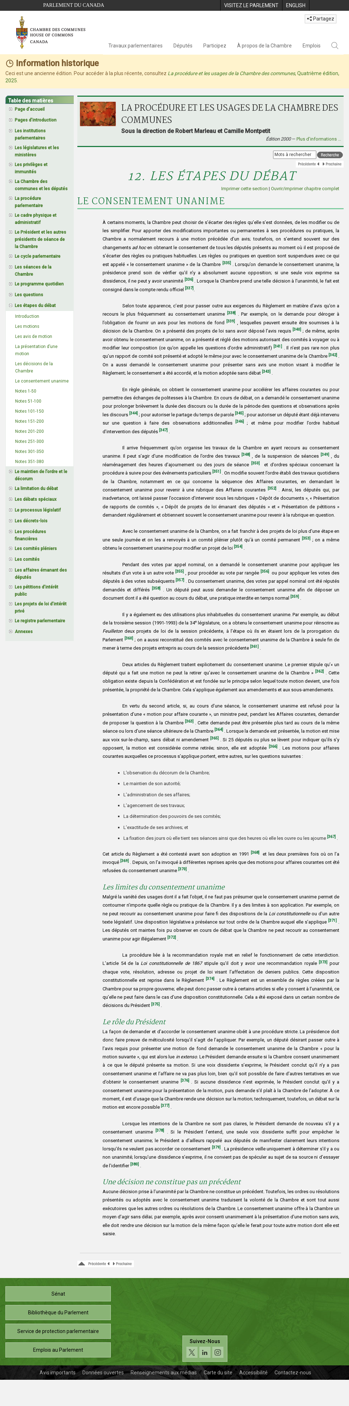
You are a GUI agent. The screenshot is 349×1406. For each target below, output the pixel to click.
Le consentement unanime (42, 381)
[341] (277, 346)
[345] (239, 413)
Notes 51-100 (28, 401)
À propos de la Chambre (264, 46)
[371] (332, 920)
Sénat (58, 1294)
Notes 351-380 (29, 461)
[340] (297, 329)
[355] (179, 571)
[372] (171, 937)
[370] (182, 869)
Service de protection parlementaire (58, 1331)
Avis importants (58, 1372)
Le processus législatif (38, 510)
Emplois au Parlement (58, 1350)
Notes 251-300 (29, 441)
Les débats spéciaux (35, 499)
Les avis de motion (33, 336)
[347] (163, 430)
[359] (294, 597)
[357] (180, 580)
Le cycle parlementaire (37, 256)
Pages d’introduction (35, 120)
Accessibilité (253, 1372)
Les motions (27, 326)
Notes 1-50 (25, 391)
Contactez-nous (293, 1372)
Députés (182, 46)
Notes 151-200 (29, 421)
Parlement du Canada (73, 5)
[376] (185, 1080)
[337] (189, 288)
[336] (189, 279)
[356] (264, 571)
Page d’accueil (30, 109)
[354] (238, 547)
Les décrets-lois (31, 520)
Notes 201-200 (29, 431)
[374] (210, 979)
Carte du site (218, 1372)
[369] (124, 861)
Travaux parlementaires (135, 46)
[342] (332, 355)
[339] (230, 321)
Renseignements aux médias (164, 1372)
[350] (255, 463)
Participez (214, 46)
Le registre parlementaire (40, 620)
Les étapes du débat (35, 305)
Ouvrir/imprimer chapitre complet (305, 188)
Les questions (29, 294)
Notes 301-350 (29, 451)
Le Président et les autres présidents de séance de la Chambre (40, 239)
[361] (254, 647)
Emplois (312, 46)
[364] (218, 730)
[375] (155, 1004)
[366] (273, 746)
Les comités (27, 559)
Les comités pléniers (36, 548)
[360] (128, 638)
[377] (165, 1106)
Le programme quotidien (39, 284)
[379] (216, 1147)
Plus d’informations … (318, 139)
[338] (231, 313)
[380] (134, 1164)
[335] (226, 263)
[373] (323, 962)
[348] (245, 455)
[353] (306, 538)
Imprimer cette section (244, 188)
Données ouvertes (103, 1372)
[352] (272, 488)
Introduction (27, 316)
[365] (214, 738)
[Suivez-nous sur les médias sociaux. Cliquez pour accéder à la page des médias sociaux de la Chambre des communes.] (204, 1349)
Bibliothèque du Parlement (58, 1312)
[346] (239, 421)
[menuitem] (251, 5)
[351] (216, 471)
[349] (325, 455)
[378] (159, 1130)
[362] (319, 671)
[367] (331, 837)
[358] (156, 588)
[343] (266, 372)
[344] (133, 413)
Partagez (320, 19)
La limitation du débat (36, 488)
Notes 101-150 (29, 411)
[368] (255, 853)
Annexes (24, 631)
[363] (189, 721)
